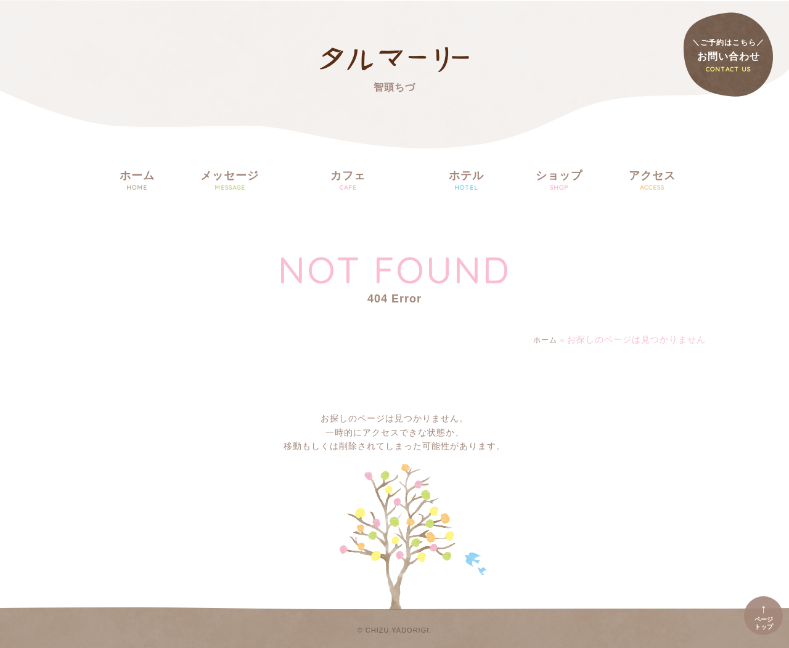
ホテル (467, 181)
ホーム (137, 181)
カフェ (348, 181)
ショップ (560, 181)
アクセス (652, 181)
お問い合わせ (728, 56)
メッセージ (230, 181)
